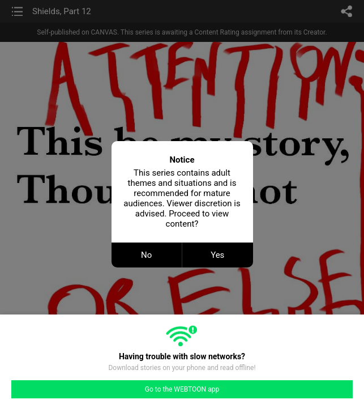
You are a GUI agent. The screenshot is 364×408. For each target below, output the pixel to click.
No (146, 255)
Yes (217, 255)
